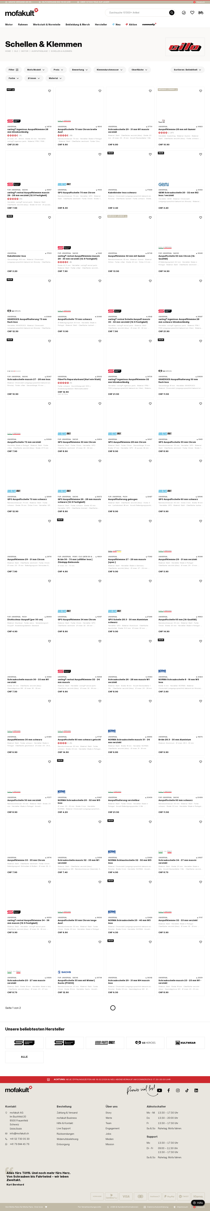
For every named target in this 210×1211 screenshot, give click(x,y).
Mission (110, 1144)
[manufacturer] (24, 1043)
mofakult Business (67, 1118)
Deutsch (201, 2)
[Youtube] (159, 1090)
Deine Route (16, 1128)
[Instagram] (178, 1090)
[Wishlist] (192, 13)
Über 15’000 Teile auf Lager (94, 2)
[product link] (29, 117)
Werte (109, 1118)
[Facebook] (168, 1090)
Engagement (112, 1128)
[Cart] (201, 13)
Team (108, 1123)
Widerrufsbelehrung (67, 1139)
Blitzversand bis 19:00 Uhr (56, 2)
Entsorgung (63, 1144)
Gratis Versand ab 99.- (20, 2)
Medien (110, 1139)
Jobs (108, 1133)
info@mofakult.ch (19, 1133)
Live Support (64, 1128)
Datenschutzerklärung (157, 1207)
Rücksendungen (65, 1133)
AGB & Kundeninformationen (124, 1207)
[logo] (21, 12)
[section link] (9, 25)
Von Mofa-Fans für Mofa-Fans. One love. (24, 1207)
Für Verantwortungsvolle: (90, 1207)
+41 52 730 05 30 (20, 1139)
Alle (24, 1056)
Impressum (182, 1207)
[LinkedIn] (196, 1090)
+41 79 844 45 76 (19, 1144)
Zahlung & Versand (67, 1112)
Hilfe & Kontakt (65, 1123)
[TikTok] (187, 1090)
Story (109, 1112)
